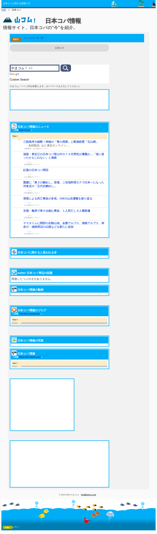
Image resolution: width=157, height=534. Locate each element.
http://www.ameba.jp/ (29, 314)
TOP (3, 10)
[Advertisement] (59, 99)
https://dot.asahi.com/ (30, 357)
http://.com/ (24, 130)
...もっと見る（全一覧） (34, 38)
